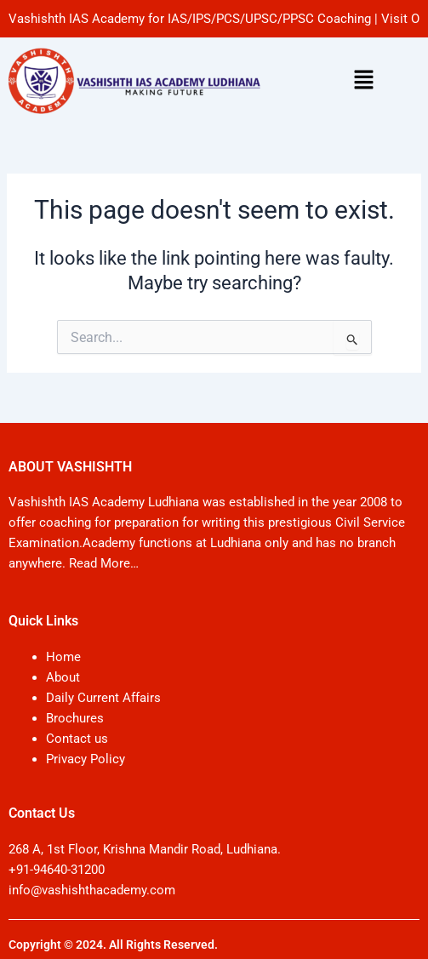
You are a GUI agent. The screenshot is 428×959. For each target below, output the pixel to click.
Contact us (77, 738)
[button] (363, 81)
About (63, 677)
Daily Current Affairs (103, 697)
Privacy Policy (85, 759)
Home (63, 657)
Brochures (75, 718)
